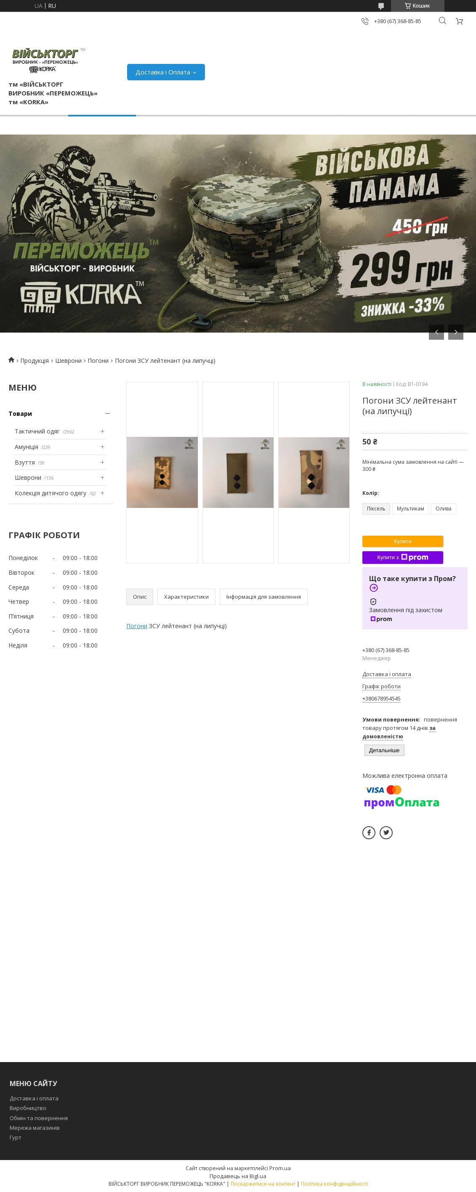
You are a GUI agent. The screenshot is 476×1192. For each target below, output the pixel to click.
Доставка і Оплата (163, 72)
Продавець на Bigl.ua (238, 1176)
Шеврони (68, 361)
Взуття (25, 462)
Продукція (34, 361)
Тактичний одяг (37, 431)
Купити (403, 541)
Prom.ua (280, 1168)
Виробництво (28, 1108)
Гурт (15, 1137)
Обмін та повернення (39, 1118)
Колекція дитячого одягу (50, 493)
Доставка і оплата (34, 1098)
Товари (20, 414)
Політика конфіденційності (334, 1183)
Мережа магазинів (35, 1127)
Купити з (402, 557)
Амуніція (26, 447)
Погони (98, 361)
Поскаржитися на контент (263, 1183)
